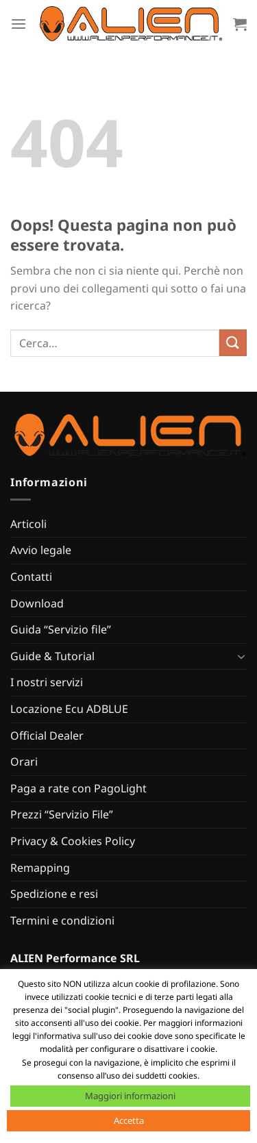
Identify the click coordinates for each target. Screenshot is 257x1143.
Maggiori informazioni (130, 1096)
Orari (24, 761)
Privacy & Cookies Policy (72, 841)
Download (37, 603)
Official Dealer (47, 735)
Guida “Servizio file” (60, 629)
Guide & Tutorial (52, 656)
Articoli (28, 523)
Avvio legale (40, 549)
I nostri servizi (46, 682)
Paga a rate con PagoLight (78, 788)
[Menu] (18, 23)
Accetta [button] (129, 1120)
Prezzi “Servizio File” (61, 814)
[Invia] (233, 342)
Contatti (31, 576)
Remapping (40, 867)
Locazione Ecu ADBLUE (69, 708)
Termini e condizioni (62, 920)
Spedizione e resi (54, 893)
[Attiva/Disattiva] (241, 656)
